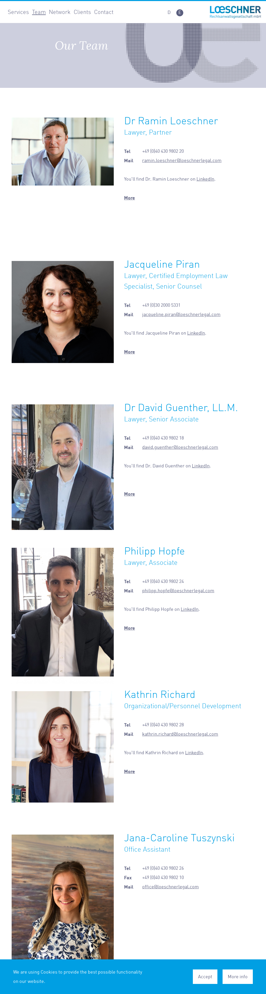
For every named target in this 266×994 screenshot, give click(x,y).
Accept (205, 977)
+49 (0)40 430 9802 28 (163, 725)
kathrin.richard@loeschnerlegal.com (180, 734)
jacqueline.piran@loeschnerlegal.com (181, 314)
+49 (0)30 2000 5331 (161, 305)
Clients (82, 12)
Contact (103, 12)
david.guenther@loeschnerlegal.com (180, 447)
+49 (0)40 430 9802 (160, 438)
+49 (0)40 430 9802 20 (163, 151)
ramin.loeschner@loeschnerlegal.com (182, 160)
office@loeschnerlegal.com (170, 887)
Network (60, 12)
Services (18, 12)
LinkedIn (205, 179)
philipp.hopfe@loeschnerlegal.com (178, 591)
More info (238, 977)
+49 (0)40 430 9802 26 (163, 868)
